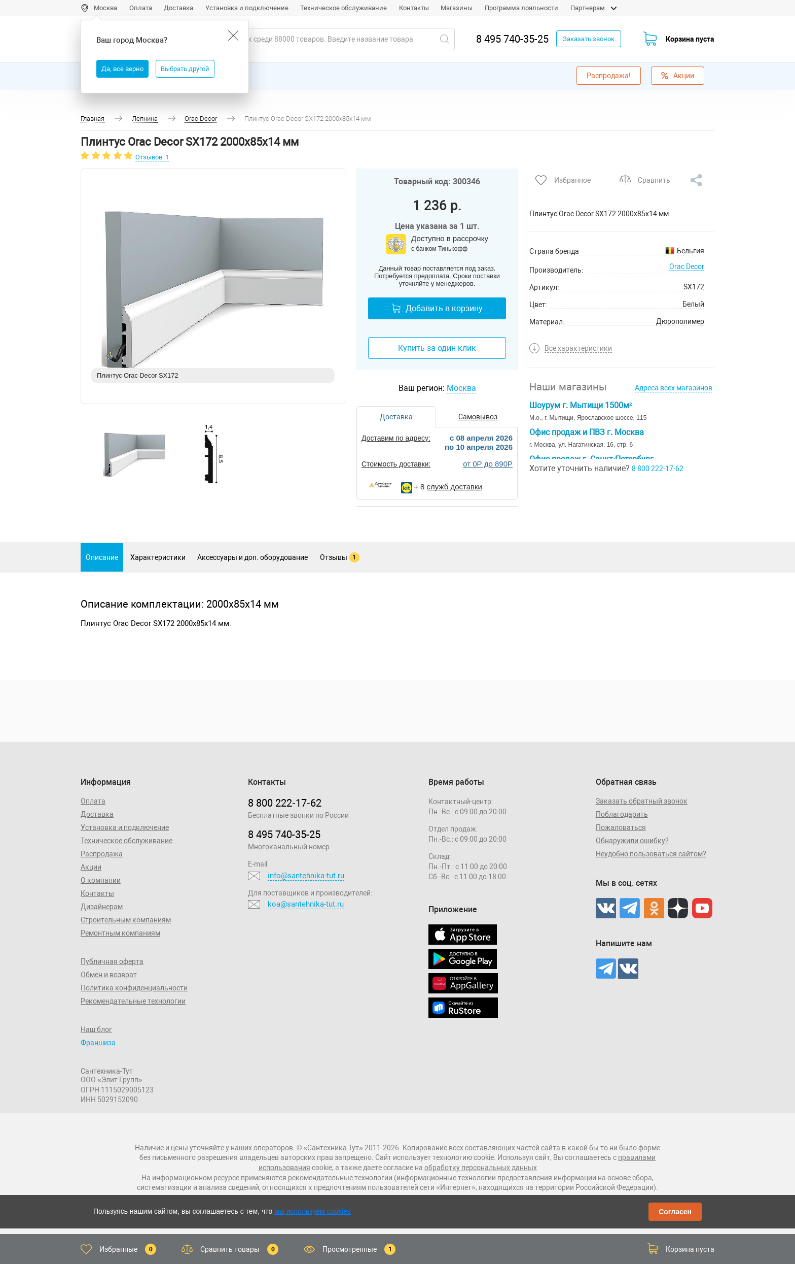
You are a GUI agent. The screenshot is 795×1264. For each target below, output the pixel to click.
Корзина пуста (690, 39)
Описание (102, 557)
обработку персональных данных (480, 1167)
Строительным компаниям (126, 920)
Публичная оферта (112, 961)
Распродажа (102, 854)
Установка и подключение (246, 8)
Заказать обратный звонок (642, 801)
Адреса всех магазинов (673, 388)
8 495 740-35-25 (512, 39)
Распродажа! (609, 76)
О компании (101, 880)
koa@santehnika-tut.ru (306, 904)
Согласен (675, 1212)
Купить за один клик (437, 348)
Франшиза (98, 1043)
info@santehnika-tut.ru (306, 875)
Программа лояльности (521, 8)
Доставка (178, 8)
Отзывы (339, 557)
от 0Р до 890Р (488, 463)
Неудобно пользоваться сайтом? (651, 854)
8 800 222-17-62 (657, 468)
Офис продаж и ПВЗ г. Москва (586, 432)
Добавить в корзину (437, 308)
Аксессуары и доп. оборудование (252, 557)
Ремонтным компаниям (120, 933)
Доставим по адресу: (396, 438)
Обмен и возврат (109, 975)
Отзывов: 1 (152, 157)
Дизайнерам (102, 907)
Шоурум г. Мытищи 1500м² (580, 405)
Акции (677, 76)
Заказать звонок (589, 39)
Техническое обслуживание (343, 8)
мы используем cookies (312, 1211)
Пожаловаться (621, 827)
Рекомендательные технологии (133, 1001)
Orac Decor (686, 266)
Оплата (140, 8)
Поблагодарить (622, 814)
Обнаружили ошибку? (632, 841)
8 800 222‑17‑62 (284, 803)
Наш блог (96, 1029)
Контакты (414, 8)
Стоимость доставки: (396, 464)
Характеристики (158, 557)
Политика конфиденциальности (134, 988)
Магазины (457, 8)
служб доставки (454, 486)
